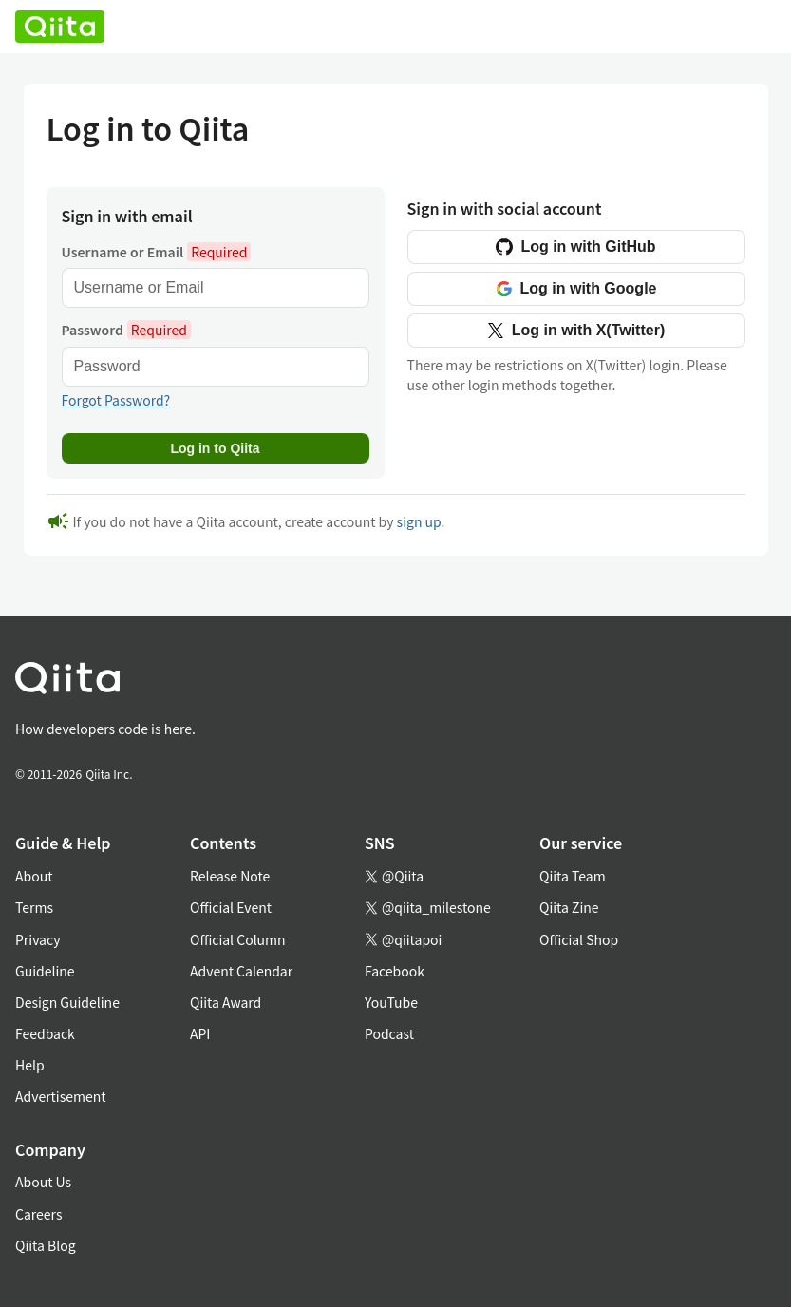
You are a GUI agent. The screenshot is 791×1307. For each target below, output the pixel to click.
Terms (34, 907)
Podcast (389, 1033)
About (33, 875)
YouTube (391, 1002)
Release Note (230, 875)
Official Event (231, 907)
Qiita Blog (45, 1245)
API (200, 1033)
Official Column (238, 939)
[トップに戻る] (372, 681)
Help (30, 1064)
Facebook (394, 970)
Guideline (45, 970)
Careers (38, 1213)
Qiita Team (572, 875)
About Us (43, 1181)
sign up (419, 521)
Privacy (37, 939)
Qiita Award (225, 1002)
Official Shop (578, 939)
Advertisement (60, 1096)
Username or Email (157, 251)
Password (126, 329)
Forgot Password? (116, 399)
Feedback (45, 1033)
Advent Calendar (241, 970)
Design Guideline (67, 1002)
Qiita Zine (569, 907)
